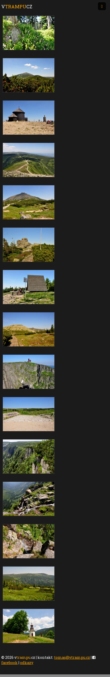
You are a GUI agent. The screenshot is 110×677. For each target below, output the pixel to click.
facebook (9, 662)
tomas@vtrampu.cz (72, 657)
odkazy (26, 662)
